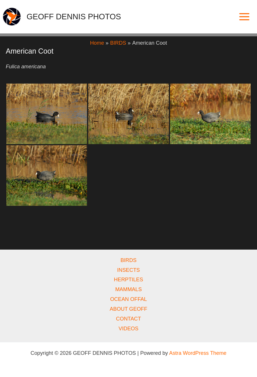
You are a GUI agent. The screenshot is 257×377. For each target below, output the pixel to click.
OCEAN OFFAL (128, 299)
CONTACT (128, 319)
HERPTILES (128, 279)
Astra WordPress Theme (197, 353)
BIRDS (128, 260)
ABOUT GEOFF (128, 309)
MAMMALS (128, 289)
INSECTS (128, 270)
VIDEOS (129, 328)
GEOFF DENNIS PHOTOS (74, 16)
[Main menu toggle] (244, 17)
